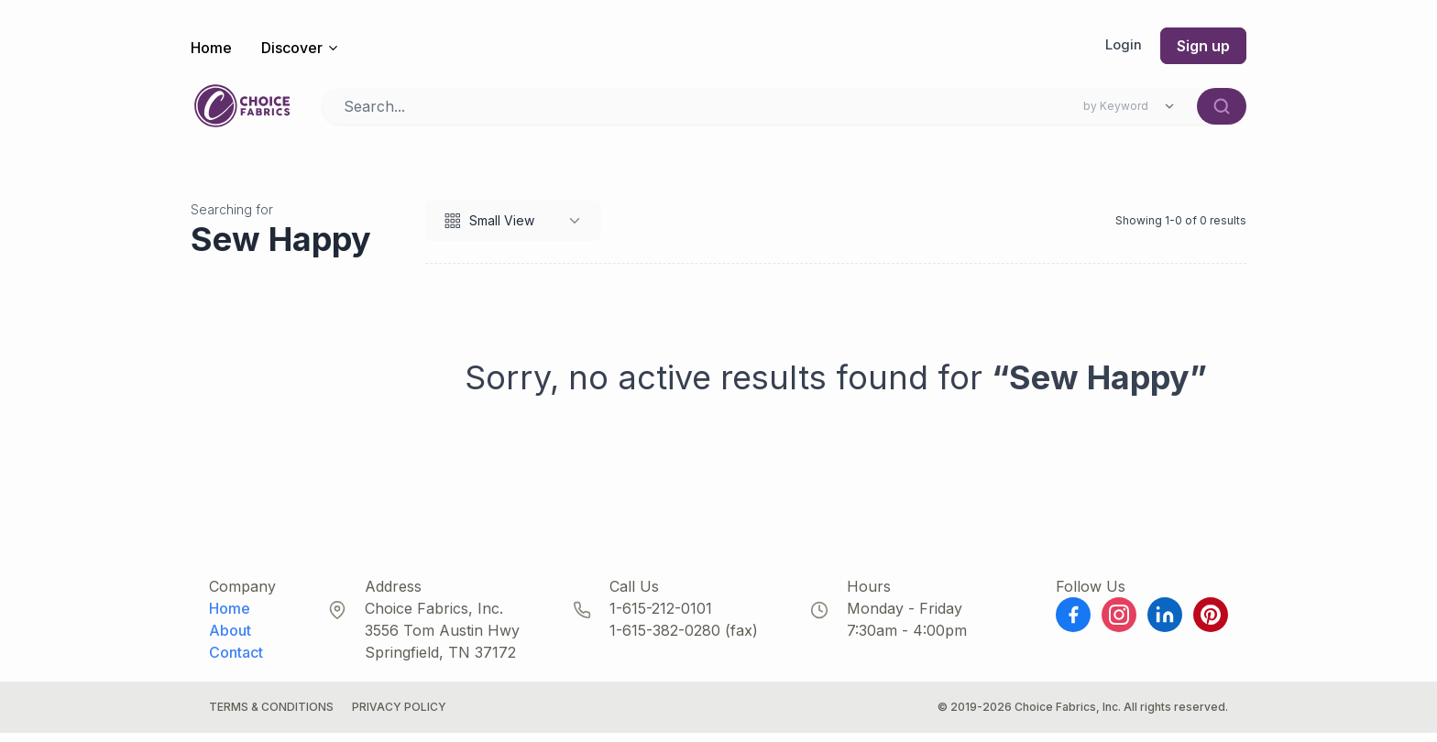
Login (1122, 46)
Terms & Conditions (271, 716)
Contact (236, 661)
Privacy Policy (399, 716)
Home (211, 47)
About (230, 639)
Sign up (1203, 46)
